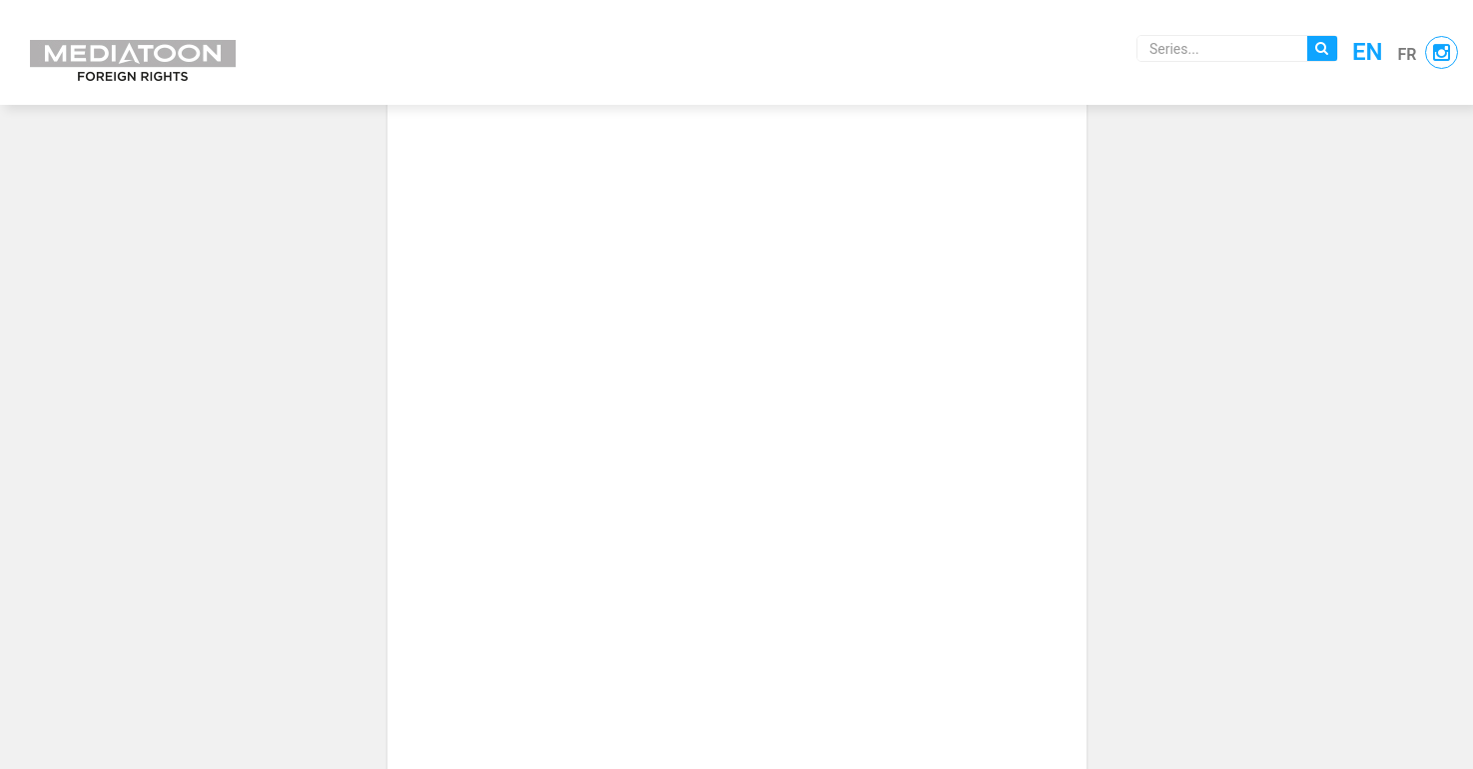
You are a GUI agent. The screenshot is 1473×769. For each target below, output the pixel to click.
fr (1407, 54)
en (1367, 52)
